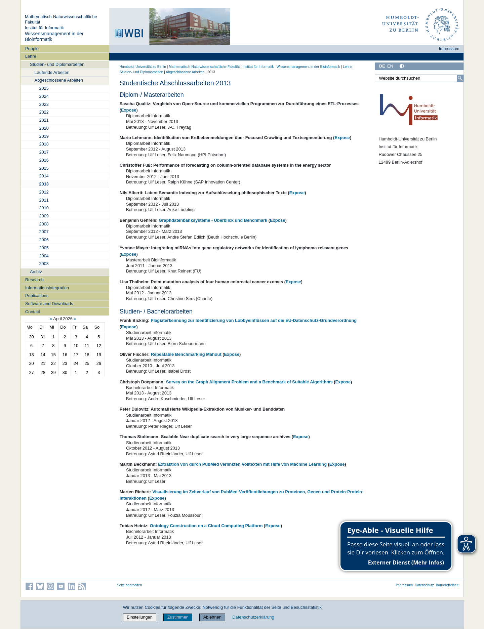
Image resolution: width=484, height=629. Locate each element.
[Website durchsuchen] (419, 78)
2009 (43, 215)
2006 (43, 239)
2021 (43, 120)
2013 (43, 183)
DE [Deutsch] (382, 66)
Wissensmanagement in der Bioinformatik (308, 67)
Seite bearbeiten (129, 585)
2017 (43, 152)
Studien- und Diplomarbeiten (57, 64)
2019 (43, 136)
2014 (43, 175)
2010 (43, 207)
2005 (43, 247)
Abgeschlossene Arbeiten (59, 80)
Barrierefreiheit (447, 585)
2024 (43, 96)
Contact (32, 311)
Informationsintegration (47, 287)
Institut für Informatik (44, 27)
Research (34, 279)
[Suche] (460, 78)
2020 (43, 128)
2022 (43, 112)
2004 (43, 255)
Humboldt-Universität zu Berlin (143, 67)
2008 (43, 223)
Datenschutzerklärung (253, 617)
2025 (43, 88)
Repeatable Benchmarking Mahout (186, 354)
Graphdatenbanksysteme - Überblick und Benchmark (213, 220)
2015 (43, 168)
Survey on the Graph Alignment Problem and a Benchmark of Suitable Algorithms (249, 381)
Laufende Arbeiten (52, 72)
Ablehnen (212, 617)
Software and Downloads (49, 303)
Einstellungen (140, 617)
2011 (43, 200)
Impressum (449, 48)
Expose (128, 110)
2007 (43, 231)
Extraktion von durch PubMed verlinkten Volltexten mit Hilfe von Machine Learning (242, 464)
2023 (43, 104)
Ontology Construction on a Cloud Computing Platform (206, 525)
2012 (43, 192)
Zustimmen (178, 617)
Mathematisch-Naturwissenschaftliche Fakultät (204, 67)
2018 (43, 143)
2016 (43, 160)
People (32, 48)
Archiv (36, 271)
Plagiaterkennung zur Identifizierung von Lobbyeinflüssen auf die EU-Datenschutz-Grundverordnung (254, 320)
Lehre (30, 56)
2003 (43, 263)
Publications (36, 295)
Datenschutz (424, 585)
